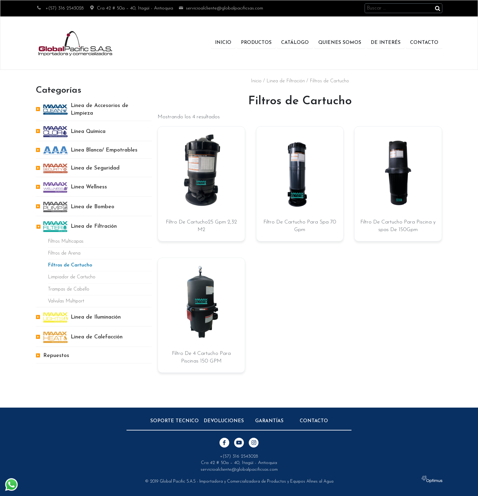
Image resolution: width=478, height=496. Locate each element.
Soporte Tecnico (174, 421)
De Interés (386, 42)
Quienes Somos (339, 42)
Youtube (239, 443)
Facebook (224, 443)
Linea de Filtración (285, 81)
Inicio (223, 42)
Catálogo (295, 42)
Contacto (424, 42)
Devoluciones (224, 421)
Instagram (254, 443)
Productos (256, 42)
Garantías (269, 421)
